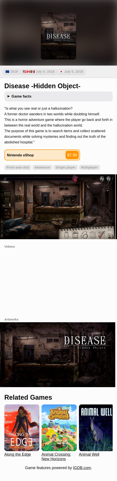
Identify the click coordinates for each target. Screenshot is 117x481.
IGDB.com (82, 468)
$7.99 (72, 155)
